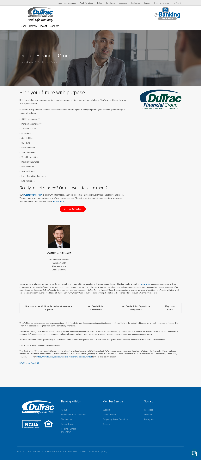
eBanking (167, 14)
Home (22, 62)
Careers (106, 424)
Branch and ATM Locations (73, 414)
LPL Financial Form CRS (29, 363)
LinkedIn (148, 414)
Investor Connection (33, 195)
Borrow (33, 25)
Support (106, 410)
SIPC (148, 284)
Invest (43, 25)
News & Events (109, 414)
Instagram (149, 419)
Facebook (148, 410)
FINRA (142, 284)
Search (178, 3)
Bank (23, 25)
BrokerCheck (59, 201)
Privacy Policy (67, 424)
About (64, 410)
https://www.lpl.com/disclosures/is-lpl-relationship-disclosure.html (64, 357)
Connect (54, 25)
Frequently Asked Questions (115, 419)
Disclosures (66, 419)
